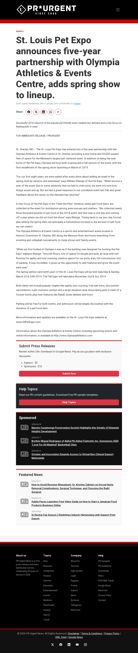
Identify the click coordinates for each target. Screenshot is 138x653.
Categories (76, 605)
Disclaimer (73, 633)
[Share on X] (36, 112)
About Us (75, 561)
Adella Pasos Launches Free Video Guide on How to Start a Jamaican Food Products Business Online (74, 503)
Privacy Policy (104, 595)
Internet (47, 580)
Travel (46, 620)
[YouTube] (77, 645)
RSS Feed (75, 610)
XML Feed (60, 637)
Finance (47, 576)
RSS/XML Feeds (106, 580)
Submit (74, 590)
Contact (102, 600)
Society (47, 610)
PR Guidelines (104, 566)
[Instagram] (85, 645)
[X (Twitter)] (53, 645)
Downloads (103, 571)
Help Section (77, 571)
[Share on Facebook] (29, 112)
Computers (48, 571)
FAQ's (101, 576)
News (73, 595)
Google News (104, 585)
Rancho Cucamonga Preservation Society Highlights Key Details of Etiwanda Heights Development (75, 429)
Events (77, 103)
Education (48, 585)
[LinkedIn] (69, 645)
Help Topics (69, 402)
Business (47, 566)
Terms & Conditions (91, 633)
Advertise (103, 590)
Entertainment (50, 590)
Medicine (47, 600)
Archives (75, 600)
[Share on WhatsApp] (51, 112)
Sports (46, 615)
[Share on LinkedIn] (43, 112)
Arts (45, 561)
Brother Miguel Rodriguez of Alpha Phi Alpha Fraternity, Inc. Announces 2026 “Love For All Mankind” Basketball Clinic (75, 443)
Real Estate (48, 605)
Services (75, 566)
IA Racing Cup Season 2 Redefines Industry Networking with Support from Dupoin (73, 516)
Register (75, 580)
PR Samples (104, 561)
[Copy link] (58, 112)
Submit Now (69, 373)
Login (73, 576)
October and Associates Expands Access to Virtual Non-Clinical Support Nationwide (72, 456)
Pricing (74, 585)
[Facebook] (61, 645)
